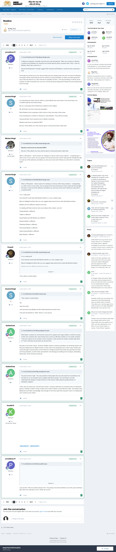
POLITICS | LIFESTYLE (23, 30)
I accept (105, 548)
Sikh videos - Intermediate (26, 9)
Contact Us (63, 538)
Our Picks (60, 9)
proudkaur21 (10, 52)
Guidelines (40, 9)
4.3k (11, 263)
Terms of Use (6, 549)
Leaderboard (50, 9)
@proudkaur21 (24, 446)
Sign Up (110, 3)
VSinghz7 (95, 221)
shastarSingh (10, 96)
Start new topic (57, 37)
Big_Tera (13, 28)
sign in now (42, 511)
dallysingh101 (95, 37)
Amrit (92, 200)
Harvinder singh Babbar (99, 202)
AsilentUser (10, 326)
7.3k (11, 154)
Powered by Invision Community (58, 542)
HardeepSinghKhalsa (99, 209)
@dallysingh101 (35, 446)
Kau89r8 (10, 405)
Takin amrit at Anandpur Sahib (99, 208)
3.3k (11, 112)
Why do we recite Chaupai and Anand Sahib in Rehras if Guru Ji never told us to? (100, 217)
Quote (25, 89)
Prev (7, 45)
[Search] (95, 9)
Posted (25, 52)
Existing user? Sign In (97, 3)
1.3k (11, 68)
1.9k (11, 421)
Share (64, 29)
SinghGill (95, 169)
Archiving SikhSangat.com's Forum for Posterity (102, 235)
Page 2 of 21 (43, 45)
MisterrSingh (43, 57)
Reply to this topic (74, 37)
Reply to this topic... (18, 519)
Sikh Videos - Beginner (9, 9)
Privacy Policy (54, 538)
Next (31, 45)
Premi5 (10, 247)
